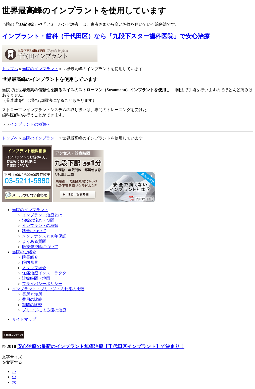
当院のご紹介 (24, 252)
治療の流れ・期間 (38, 220)
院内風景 (30, 262)
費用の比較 (32, 299)
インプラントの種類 (40, 225)
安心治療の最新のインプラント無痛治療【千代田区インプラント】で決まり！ (100, 346)
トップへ (10, 69)
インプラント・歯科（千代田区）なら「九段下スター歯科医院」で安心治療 (106, 36)
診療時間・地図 (36, 278)
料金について (34, 231)
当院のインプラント (40, 69)
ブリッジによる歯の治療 (44, 310)
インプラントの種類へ (30, 124)
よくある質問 (34, 241)
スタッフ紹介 (34, 268)
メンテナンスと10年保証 (44, 236)
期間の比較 (32, 305)
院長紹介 (30, 257)
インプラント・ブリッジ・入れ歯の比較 (48, 289)
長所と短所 (32, 294)
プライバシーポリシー (42, 283)
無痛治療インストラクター (46, 273)
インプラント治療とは (42, 215)
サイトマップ (24, 319)
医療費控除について (40, 247)
